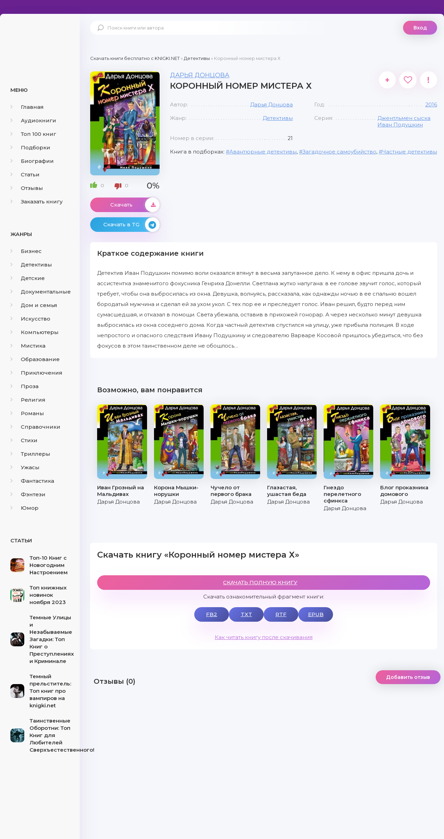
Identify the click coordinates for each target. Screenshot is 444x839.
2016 (431, 104)
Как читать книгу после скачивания (264, 637)
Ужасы (25, 467)
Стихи (23, 440)
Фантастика (32, 481)
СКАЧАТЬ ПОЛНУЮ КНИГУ (260, 582)
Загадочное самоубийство (339, 151)
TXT (246, 614)
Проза (24, 386)
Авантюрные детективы (263, 151)
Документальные (40, 291)
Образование (35, 359)
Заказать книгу (36, 201)
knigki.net (40, 40)
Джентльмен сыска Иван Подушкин (403, 121)
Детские (27, 278)
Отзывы (26, 188)
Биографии (32, 161)
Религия (27, 399)
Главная (27, 107)
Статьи (25, 174)
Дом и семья (33, 305)
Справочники (35, 426)
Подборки (30, 147)
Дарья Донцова (199, 75)
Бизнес (26, 251)
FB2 (211, 614)
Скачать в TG (131, 224)
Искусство (30, 318)
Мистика (27, 345)
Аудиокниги (33, 120)
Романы (27, 413)
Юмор (24, 508)
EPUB (316, 614)
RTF (281, 614)
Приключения (36, 372)
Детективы (31, 264)
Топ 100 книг (33, 134)
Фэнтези (27, 494)
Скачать (135, 205)
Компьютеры (34, 332)
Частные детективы (409, 151)
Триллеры (30, 454)
